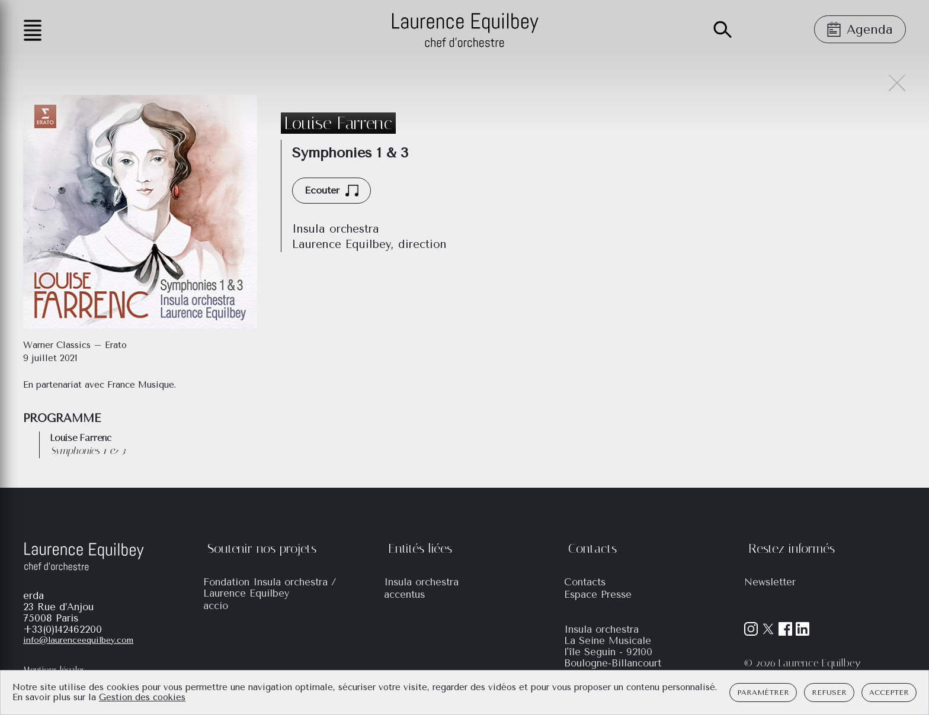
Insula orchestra (421, 582)
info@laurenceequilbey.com (78, 640)
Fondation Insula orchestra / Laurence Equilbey (270, 587)
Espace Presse (598, 594)
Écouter (331, 191)
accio (215, 605)
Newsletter (770, 582)
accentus (404, 594)
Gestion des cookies (142, 697)
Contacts (585, 582)
